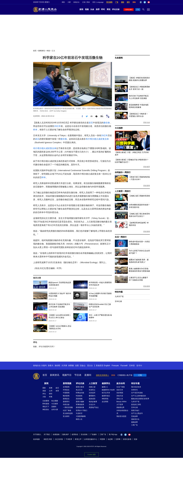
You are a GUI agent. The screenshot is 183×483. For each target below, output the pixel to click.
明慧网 (102, 439)
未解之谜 (92, 387)
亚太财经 (66, 416)
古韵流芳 (92, 393)
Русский (124, 366)
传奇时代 (134, 390)
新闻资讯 (41, 51)
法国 (77, 366)
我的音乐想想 (121, 416)
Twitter (145, 2)
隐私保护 (65, 434)
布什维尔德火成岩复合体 (97, 139)
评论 (44, 394)
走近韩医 (105, 401)
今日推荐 (119, 128)
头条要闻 (45, 401)
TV (138, 9)
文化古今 (92, 404)
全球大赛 (54, 409)
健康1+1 (105, 387)
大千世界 (119, 404)
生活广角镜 (120, 387)
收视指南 (56, 434)
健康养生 (106, 383)
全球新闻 (66, 387)
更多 (135, 439)
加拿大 (50, 366)
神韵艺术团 (48, 439)
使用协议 (75, 434)
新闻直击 (66, 399)
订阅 (140, 375)
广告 (116, 2)
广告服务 (93, 434)
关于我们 (47, 434)
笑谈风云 (92, 390)
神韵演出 (45, 409)
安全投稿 (84, 434)
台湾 (50, 391)
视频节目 (67, 375)
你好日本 (119, 390)
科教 (50, 397)
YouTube (149, 2)
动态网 (110, 439)
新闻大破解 (80, 401)
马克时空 (79, 413)
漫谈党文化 (135, 419)
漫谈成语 (92, 399)
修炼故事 (134, 422)
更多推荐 (146, 167)
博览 (108, 9)
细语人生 (79, 419)
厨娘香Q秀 (120, 407)
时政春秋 (79, 396)
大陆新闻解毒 (81, 416)
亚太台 (90, 366)
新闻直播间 (128, 9)
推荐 (98, 9)
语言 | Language (97, 2)
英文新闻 (109, 2)
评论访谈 (116, 9)
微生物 (106, 123)
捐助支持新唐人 (102, 375)
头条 (92, 9)
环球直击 (66, 390)
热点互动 (79, 390)
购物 (134, 2)
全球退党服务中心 (90, 439)
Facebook (141, 2)
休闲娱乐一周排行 (122, 172)
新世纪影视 (127, 439)
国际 (44, 388)
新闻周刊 (66, 401)
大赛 (69, 2)
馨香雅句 (92, 396)
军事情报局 (80, 404)
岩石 (91, 123)
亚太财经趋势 (68, 413)
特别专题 (119, 292)
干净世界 (69, 439)
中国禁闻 (66, 393)
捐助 (122, 2)
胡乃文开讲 (106, 393)
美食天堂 (119, 396)
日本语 (132, 366)
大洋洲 (64, 366)
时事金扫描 (80, 393)
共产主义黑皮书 (137, 413)
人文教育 (93, 383)
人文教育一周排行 (122, 191)
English (107, 366)
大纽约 (44, 366)
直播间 (87, 375)
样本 (35, 129)
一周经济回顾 (68, 407)
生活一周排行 (121, 237)
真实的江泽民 (136, 404)
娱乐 (57, 388)
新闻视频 (67, 383)
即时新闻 (45, 404)
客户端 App (113, 434)
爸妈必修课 (93, 401)
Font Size (101, 116)
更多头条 (146, 122)
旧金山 (82, 366)
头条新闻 (119, 58)
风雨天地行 (135, 410)
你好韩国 (119, 393)
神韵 (63, 2)
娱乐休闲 (120, 383)
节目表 (77, 375)
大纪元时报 (59, 439)
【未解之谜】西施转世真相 (139, 196)
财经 (50, 394)
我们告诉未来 (136, 387)
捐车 (128, 2)
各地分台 (76, 2)
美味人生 (119, 399)
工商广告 (134, 425)
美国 (44, 391)
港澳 (50, 388)
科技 (48, 51)
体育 (57, 391)
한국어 (139, 366)
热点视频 (54, 401)
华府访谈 (66, 404)
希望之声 (78, 439)
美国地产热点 (94, 407)
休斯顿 (71, 366)
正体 (83, 2)
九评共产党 (119, 296)
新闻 (81, 9)
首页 (34, 51)
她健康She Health (108, 390)
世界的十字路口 (81, 410)
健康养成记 (106, 396)
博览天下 (45, 407)
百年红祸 (118, 301)
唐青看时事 (80, 407)
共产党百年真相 (137, 393)
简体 (88, 2)
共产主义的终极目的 (138, 396)
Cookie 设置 (91, 454)
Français (115, 366)
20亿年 (57, 126)
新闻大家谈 (80, 387)
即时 (103, 9)
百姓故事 (134, 416)
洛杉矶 (57, 366)
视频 (87, 9)
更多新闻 (146, 186)
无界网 (117, 439)
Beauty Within (121, 401)
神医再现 (105, 399)
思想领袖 (79, 399)
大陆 (44, 397)
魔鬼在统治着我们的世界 (140, 399)
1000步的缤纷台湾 (122, 411)
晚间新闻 (66, 396)
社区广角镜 (67, 410)
